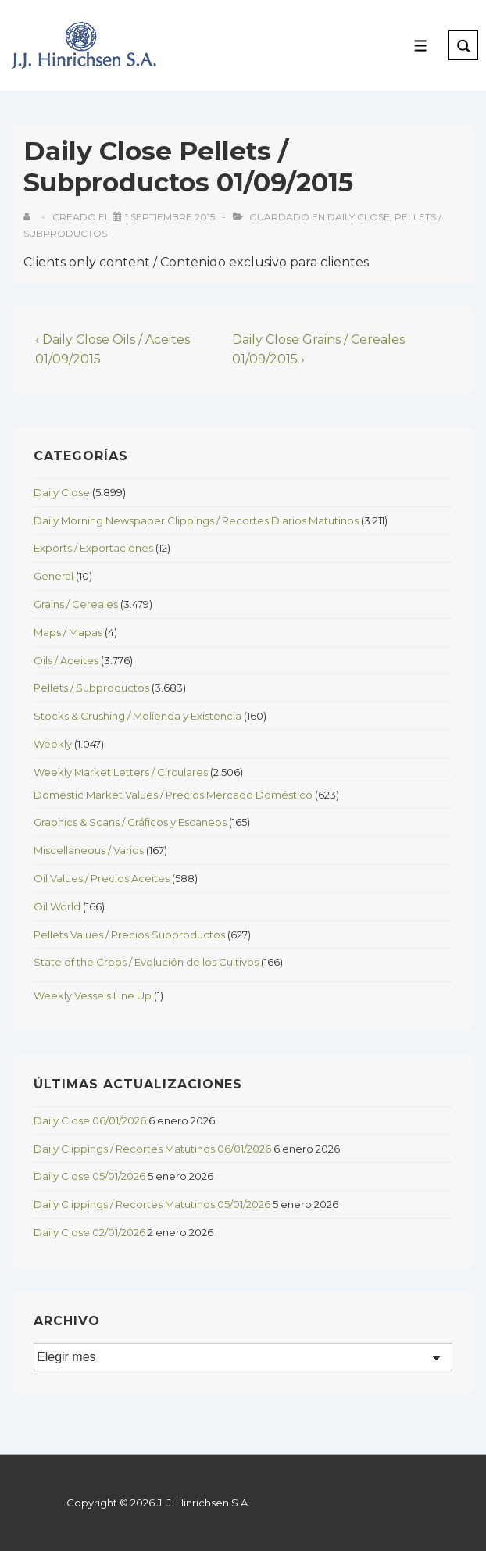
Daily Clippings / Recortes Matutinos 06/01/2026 (152, 1148)
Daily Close (358, 217)
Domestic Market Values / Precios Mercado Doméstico (173, 794)
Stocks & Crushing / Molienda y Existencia (137, 715)
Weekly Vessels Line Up (93, 995)
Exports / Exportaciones (93, 547)
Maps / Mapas (68, 632)
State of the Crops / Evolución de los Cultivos (146, 962)
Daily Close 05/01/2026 (89, 1176)
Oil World (57, 906)
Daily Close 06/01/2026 (90, 1120)
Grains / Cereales (76, 604)
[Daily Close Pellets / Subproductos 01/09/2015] (170, 217)
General (53, 576)
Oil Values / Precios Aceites (102, 878)
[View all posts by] (30, 217)
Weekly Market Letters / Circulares (121, 772)
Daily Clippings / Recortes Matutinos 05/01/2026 (152, 1204)
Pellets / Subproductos (91, 687)
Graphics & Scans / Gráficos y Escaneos (130, 822)
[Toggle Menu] (421, 46)
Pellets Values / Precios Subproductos (129, 934)
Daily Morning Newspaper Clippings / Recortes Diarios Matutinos (196, 520)
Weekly (53, 744)
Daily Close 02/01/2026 (89, 1232)
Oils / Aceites (66, 660)
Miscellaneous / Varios (89, 850)
